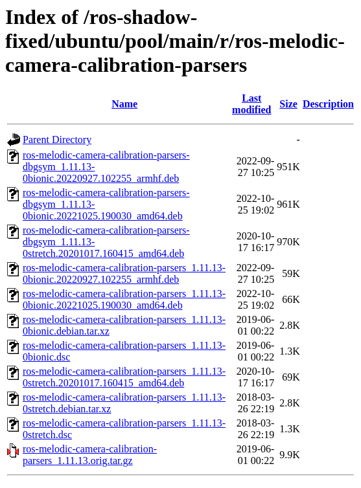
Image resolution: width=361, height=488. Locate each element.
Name (124, 103)
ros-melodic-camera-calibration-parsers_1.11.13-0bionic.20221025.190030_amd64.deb (124, 299)
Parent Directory (57, 139)
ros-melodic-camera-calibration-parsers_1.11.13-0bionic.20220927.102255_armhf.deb (124, 273)
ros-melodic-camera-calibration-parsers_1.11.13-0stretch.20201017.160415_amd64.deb (124, 377)
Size (288, 103)
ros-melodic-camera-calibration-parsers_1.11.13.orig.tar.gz (90, 454)
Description (328, 103)
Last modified (251, 104)
